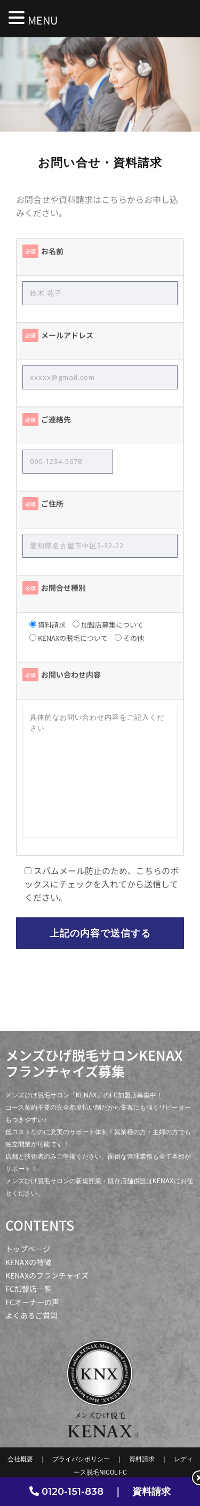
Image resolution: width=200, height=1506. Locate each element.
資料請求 (151, 1491)
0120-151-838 (72, 1491)
